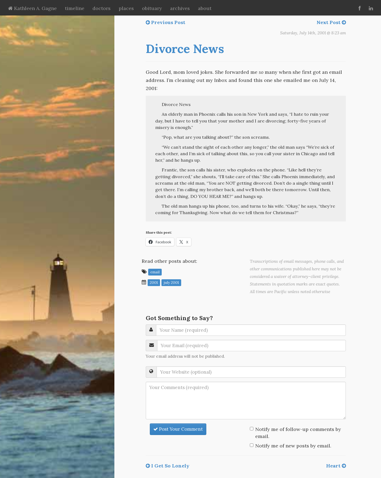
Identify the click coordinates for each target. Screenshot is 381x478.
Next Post (331, 22)
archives (180, 8)
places (126, 8)
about (204, 8)
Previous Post (165, 22)
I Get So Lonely (167, 466)
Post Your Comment (178, 429)
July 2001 (171, 282)
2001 (154, 282)
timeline (74, 8)
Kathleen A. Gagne (32, 8)
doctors (101, 8)
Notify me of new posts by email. (293, 446)
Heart (336, 466)
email (155, 272)
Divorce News (185, 48)
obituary (152, 8)
